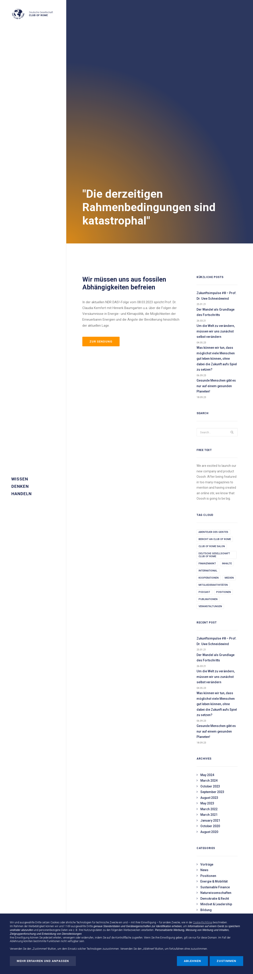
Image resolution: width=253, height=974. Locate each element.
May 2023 (207, 628)
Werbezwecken (131, 930)
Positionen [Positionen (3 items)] (223, 416)
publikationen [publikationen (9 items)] (208, 424)
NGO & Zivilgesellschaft (217, 762)
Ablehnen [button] (192, 961)
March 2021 (209, 639)
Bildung (206, 735)
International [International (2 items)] (208, 395)
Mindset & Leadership (216, 729)
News (204, 695)
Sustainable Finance (215, 712)
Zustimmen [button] (226, 961)
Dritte (90, 926)
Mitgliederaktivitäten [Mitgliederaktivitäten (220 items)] (213, 409)
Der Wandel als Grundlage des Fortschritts (215, 137)
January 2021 (210, 645)
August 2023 (209, 622)
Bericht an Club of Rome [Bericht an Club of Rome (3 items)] (215, 364)
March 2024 (209, 605)
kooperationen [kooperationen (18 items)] (209, 402)
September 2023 (212, 617)
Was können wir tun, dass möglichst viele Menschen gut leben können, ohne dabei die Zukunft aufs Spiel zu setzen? (217, 183)
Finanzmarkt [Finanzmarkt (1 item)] (207, 388)
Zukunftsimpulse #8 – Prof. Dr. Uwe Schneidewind (216, 120)
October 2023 (210, 611)
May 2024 (207, 600)
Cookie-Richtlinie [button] (202, 922)
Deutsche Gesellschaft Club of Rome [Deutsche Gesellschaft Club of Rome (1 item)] (214, 380)
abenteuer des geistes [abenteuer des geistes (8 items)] (213, 356)
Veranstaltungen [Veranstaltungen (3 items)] (210, 431)
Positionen (208, 700)
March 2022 (209, 634)
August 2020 (209, 656)
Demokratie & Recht (214, 723)
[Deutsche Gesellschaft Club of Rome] (32, 14)
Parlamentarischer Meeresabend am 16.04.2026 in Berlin (102, 910)
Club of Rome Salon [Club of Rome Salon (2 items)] (212, 371)
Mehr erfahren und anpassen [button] (43, 961)
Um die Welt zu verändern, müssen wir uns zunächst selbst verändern (216, 156)
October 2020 (210, 651)
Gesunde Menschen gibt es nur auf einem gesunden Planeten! (216, 211)
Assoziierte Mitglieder (216, 768)
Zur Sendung (100, 166)
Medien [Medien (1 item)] (229, 402)
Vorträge (206, 689)
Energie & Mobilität (214, 706)
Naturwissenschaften (215, 717)
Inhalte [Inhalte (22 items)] (227, 388)
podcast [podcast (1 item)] (204, 416)
